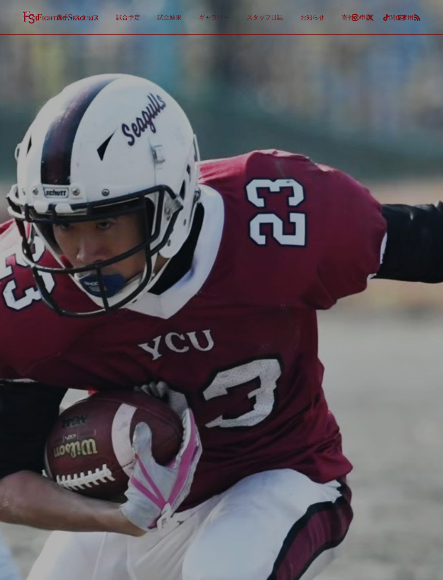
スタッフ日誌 (265, 17)
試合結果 (169, 17)
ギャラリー (214, 17)
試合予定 (128, 17)
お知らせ (312, 17)
